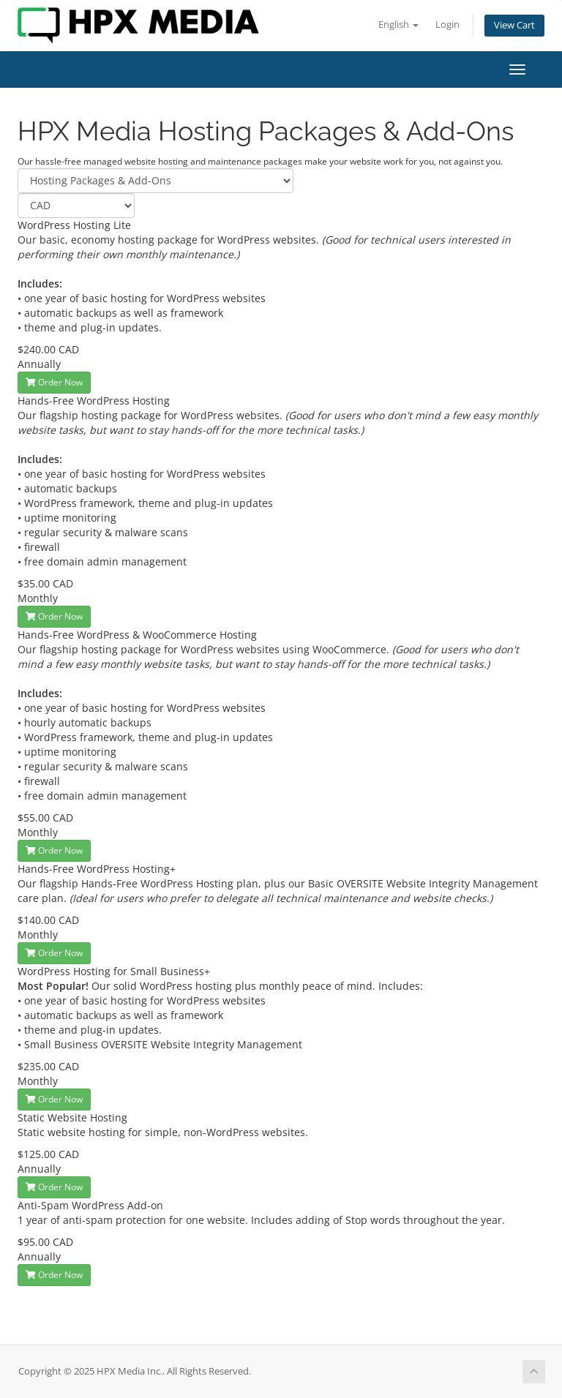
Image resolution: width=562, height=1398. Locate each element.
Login (447, 24)
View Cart (514, 25)
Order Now (54, 382)
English (398, 24)
